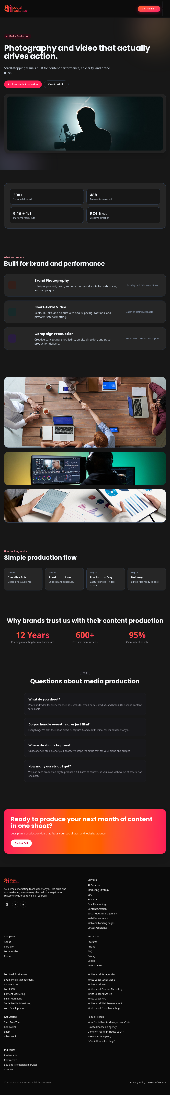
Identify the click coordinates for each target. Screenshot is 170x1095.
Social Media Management (102, 913)
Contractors (10, 1060)
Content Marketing (14, 993)
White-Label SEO (97, 984)
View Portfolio (56, 84)
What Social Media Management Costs (109, 1022)
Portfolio (9, 946)
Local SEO (9, 989)
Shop (7, 1031)
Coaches (8, 1069)
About (7, 941)
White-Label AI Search (100, 993)
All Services (94, 885)
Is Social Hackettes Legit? (102, 1041)
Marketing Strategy (98, 889)
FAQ (90, 951)
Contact (8, 956)
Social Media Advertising (17, 1003)
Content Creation (97, 908)
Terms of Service (157, 1082)
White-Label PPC (97, 998)
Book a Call (10, 1027)
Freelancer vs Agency (99, 1036)
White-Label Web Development (105, 1003)
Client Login (10, 1036)
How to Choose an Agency (102, 1027)
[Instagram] (7, 904)
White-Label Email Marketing (104, 1008)
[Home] (16, 9)
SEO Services (11, 984)
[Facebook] (15, 904)
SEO (90, 894)
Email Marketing (97, 904)
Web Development (98, 918)
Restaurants (10, 1055)
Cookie (91, 960)
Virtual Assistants (97, 927)
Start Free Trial (12, 1022)
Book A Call (21, 843)
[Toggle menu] (164, 8)
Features (92, 941)
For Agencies (11, 951)
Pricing (91, 946)
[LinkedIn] (23, 904)
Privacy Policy (137, 1082)
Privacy (92, 956)
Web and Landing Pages (101, 923)
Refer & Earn (95, 965)
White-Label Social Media (102, 979)
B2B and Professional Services (20, 1064)
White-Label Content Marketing (105, 989)
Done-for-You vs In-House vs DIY (106, 1031)
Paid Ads (92, 899)
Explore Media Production (23, 84)
